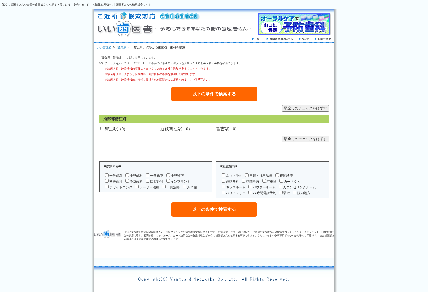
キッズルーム (236, 187)
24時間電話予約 (264, 193)
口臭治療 (173, 187)
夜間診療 (286, 176)
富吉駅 (227, 128)
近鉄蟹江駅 (176, 128)
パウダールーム (264, 187)
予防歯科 (136, 181)
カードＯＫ (292, 181)
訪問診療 (252, 181)
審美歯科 (116, 181)
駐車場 (271, 181)
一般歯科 (116, 176)
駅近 (286, 193)
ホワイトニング (120, 187)
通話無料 (232, 181)
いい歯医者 (104, 47)
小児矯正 (177, 176)
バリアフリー (236, 193)
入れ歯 (192, 187)
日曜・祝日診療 (260, 176)
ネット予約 (234, 176)
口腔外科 (156, 181)
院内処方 (303, 193)
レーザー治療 (149, 187)
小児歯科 (136, 176)
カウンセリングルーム (299, 187)
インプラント (180, 181)
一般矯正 (156, 176)
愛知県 (121, 47)
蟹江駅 (116, 128)
